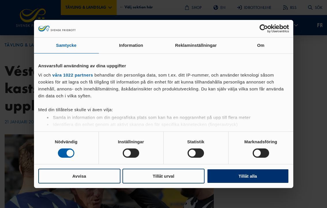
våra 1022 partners (72, 74)
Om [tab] (260, 45)
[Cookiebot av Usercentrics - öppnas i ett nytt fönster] (264, 28)
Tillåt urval (163, 176)
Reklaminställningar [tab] (196, 45)
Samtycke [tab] (66, 45)
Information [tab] (131, 45)
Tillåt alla (248, 176)
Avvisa (79, 176)
